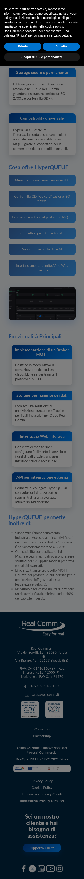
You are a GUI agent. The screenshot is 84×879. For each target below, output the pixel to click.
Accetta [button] (61, 46)
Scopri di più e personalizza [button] (41, 57)
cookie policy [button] (54, 26)
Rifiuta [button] (23, 46)
